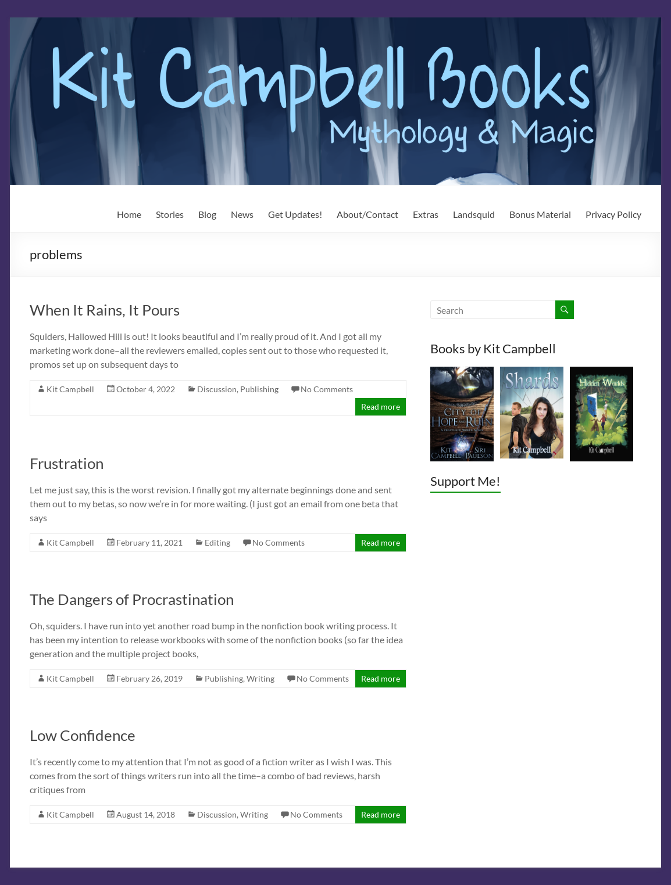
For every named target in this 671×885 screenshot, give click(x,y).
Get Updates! (295, 214)
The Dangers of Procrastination (132, 599)
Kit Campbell (70, 389)
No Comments (327, 389)
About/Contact (367, 214)
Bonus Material (540, 214)
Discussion (217, 389)
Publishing (259, 389)
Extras (425, 214)
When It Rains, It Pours (105, 309)
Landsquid (474, 214)
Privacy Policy (613, 214)
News (242, 214)
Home (129, 214)
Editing (217, 542)
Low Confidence (82, 735)
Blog (207, 214)
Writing (260, 678)
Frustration (66, 463)
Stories (170, 214)
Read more (380, 406)
